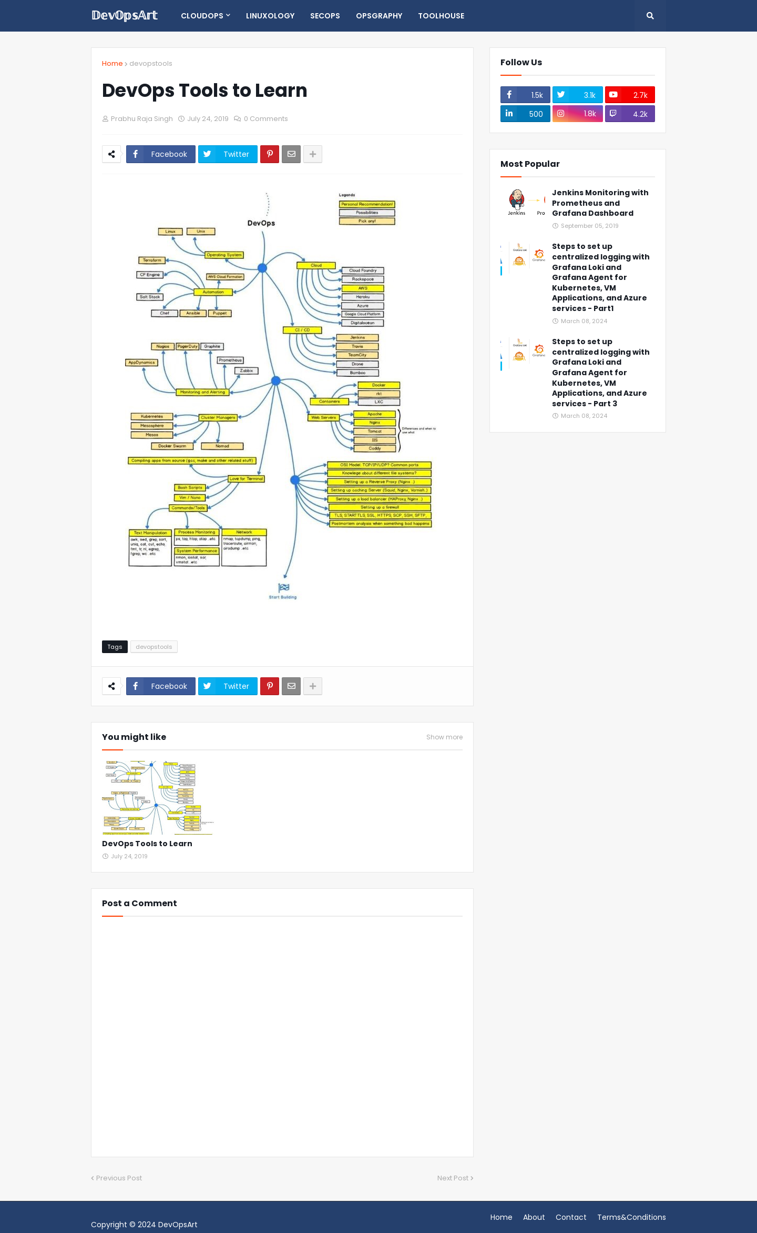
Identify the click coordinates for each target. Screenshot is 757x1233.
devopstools (150, 63)
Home (112, 63)
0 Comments (266, 119)
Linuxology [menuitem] (270, 16)
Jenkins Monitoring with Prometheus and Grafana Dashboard (600, 203)
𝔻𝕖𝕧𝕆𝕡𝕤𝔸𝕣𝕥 (124, 15)
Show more (444, 737)
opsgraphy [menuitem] (379, 16)
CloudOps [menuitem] (202, 16)
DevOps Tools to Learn (147, 844)
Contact (571, 1217)
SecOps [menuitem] (325, 16)
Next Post (452, 1178)
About (534, 1217)
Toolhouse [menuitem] (441, 16)
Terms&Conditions (631, 1217)
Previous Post (119, 1178)
